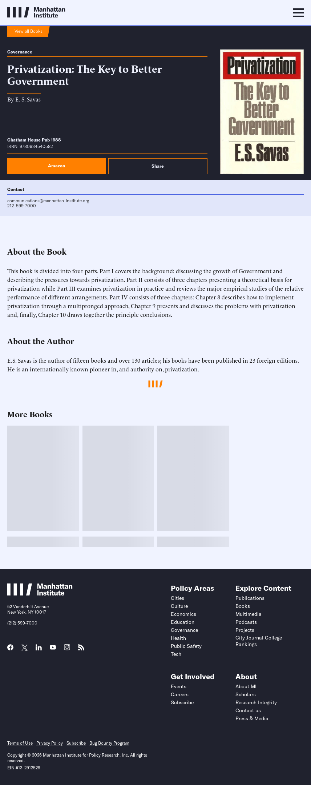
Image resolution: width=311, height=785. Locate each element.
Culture (179, 606)
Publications (249, 598)
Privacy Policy (49, 743)
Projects (244, 630)
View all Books (29, 31)
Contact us (248, 710)
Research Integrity (256, 702)
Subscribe (182, 702)
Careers (180, 694)
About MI (246, 686)
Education (182, 622)
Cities (177, 598)
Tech (176, 654)
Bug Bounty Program (109, 743)
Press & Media (251, 718)
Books (242, 606)
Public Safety (186, 646)
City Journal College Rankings (258, 640)
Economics (183, 614)
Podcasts (246, 622)
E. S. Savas (28, 99)
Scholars (245, 694)
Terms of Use (20, 743)
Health (178, 638)
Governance (19, 52)
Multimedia (248, 614)
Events (178, 686)
